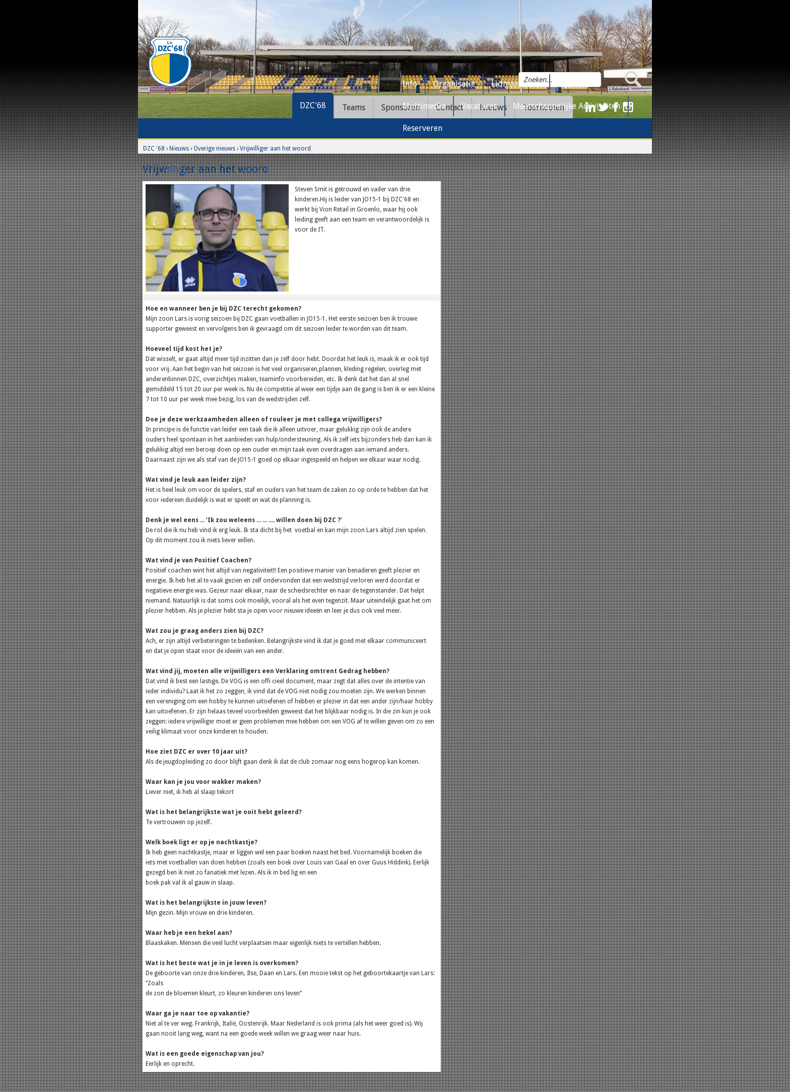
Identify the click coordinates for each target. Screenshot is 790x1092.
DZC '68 (154, 148)
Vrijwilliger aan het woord (275, 148)
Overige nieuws (214, 148)
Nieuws (179, 148)
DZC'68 (313, 105)
